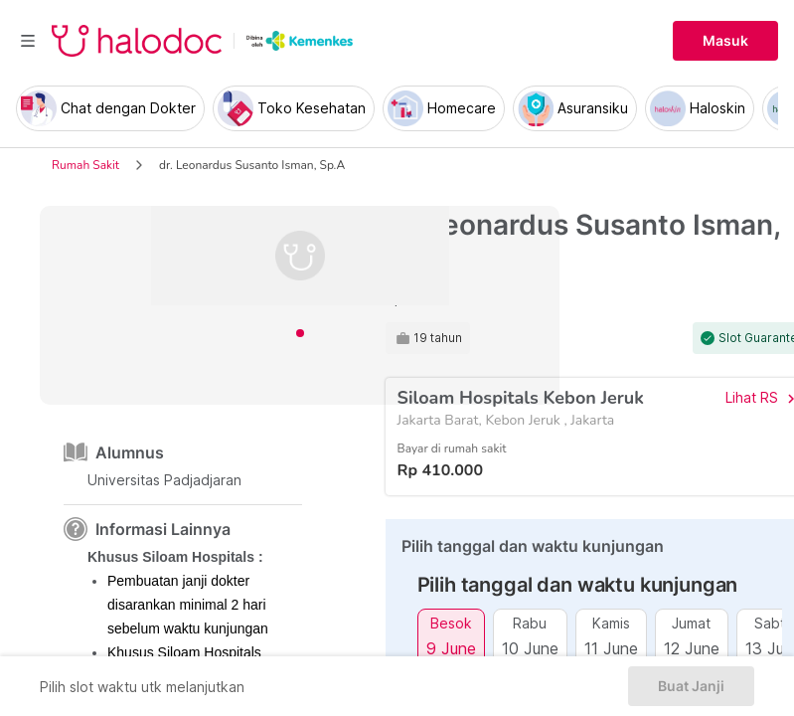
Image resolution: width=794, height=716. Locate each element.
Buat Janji (691, 686)
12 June (691, 647)
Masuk (725, 41)
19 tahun (437, 338)
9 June (451, 647)
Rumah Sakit (85, 165)
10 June (530, 647)
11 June (611, 647)
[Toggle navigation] (28, 41)
